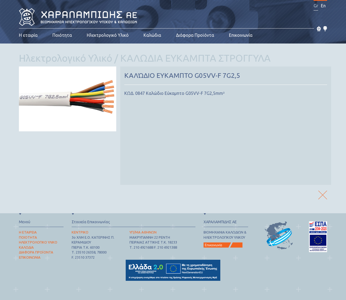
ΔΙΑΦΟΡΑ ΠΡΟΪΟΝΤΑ (36, 252)
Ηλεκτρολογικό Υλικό (108, 35)
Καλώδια (152, 35)
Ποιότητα (62, 35)
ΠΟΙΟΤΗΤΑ (28, 237)
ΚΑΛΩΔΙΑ (26, 247)
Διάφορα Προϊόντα (195, 35)
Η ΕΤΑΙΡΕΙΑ (28, 232)
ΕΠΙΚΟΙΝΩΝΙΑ (30, 257)
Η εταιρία (28, 35)
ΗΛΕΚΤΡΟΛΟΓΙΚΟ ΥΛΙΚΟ (38, 242)
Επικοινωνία (240, 35)
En (323, 5)
